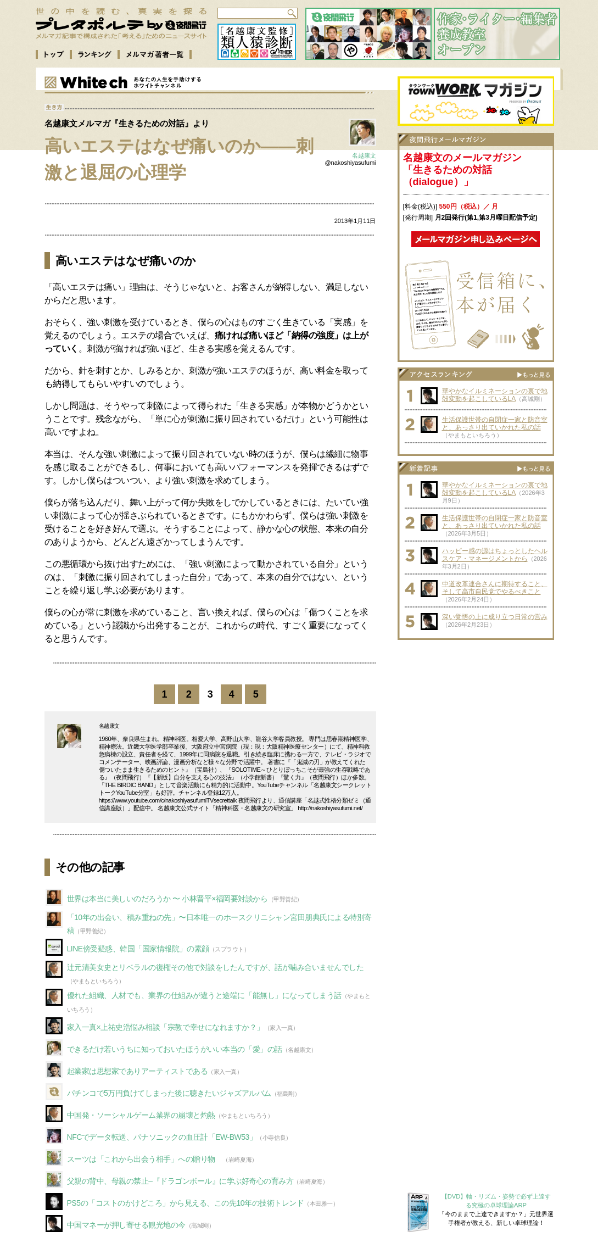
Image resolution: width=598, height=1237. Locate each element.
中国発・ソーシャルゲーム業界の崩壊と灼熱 (141, 1115)
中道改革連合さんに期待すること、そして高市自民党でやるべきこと (494, 587)
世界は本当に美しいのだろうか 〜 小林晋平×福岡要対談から (167, 898)
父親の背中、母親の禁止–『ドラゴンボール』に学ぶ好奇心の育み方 (180, 1181)
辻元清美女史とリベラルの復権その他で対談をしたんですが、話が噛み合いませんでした (215, 967)
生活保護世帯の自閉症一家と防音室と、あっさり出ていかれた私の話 (494, 423)
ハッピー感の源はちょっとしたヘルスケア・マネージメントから (494, 554)
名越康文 (364, 155)
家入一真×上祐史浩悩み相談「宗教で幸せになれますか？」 (165, 1027)
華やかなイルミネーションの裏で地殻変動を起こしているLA (494, 395)
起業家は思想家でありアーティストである (137, 1071)
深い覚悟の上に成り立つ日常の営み (494, 617)
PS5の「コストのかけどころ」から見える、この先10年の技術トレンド (185, 1203)
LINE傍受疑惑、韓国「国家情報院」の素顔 (138, 948)
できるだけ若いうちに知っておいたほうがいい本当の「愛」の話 (174, 1049)
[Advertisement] (475, 714)
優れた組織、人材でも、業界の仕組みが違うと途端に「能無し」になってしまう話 (204, 995)
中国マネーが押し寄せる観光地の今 (126, 1225)
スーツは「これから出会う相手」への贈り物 (145, 1159)
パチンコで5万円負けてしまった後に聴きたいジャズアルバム (169, 1093)
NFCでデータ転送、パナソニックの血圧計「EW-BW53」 (162, 1137)
